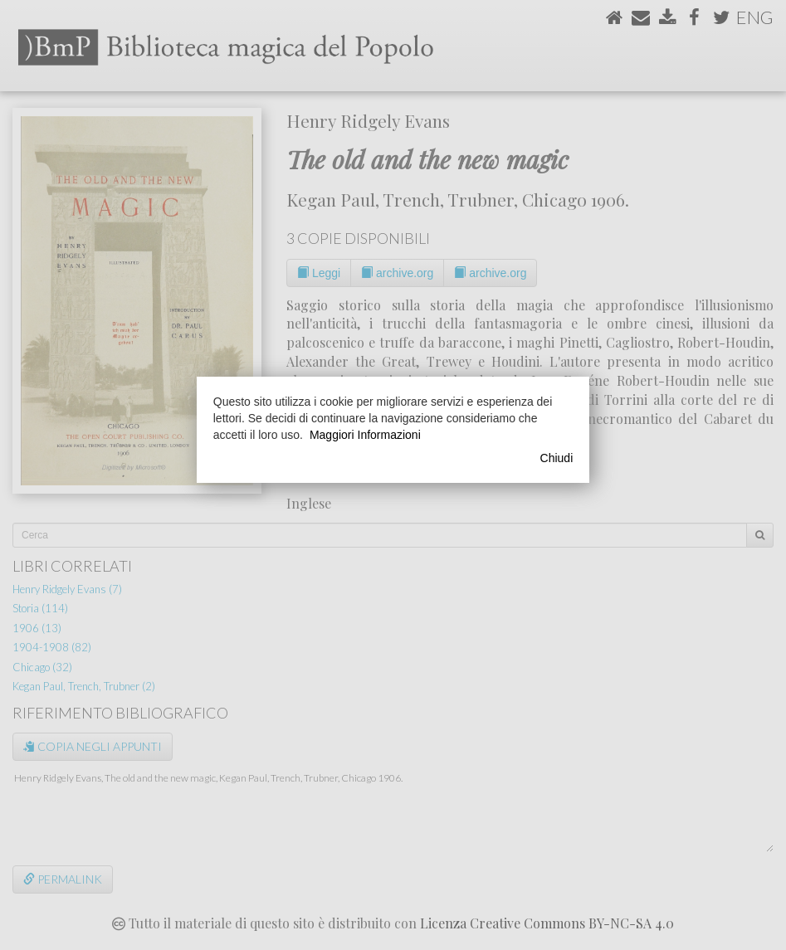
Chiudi (557, 458)
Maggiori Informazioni (365, 434)
